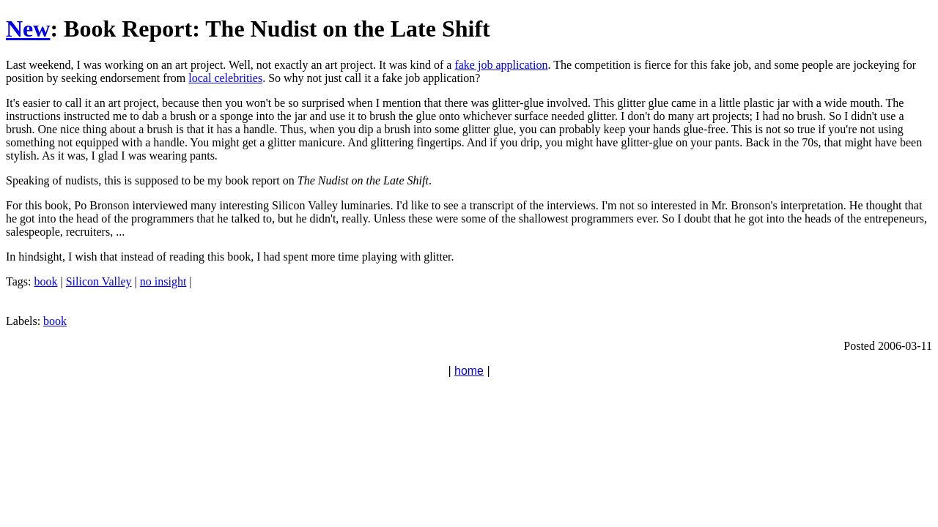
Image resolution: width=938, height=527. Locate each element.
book (45, 281)
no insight (163, 281)
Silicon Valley (99, 281)
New (28, 28)
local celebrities (225, 78)
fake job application (500, 65)
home (469, 371)
